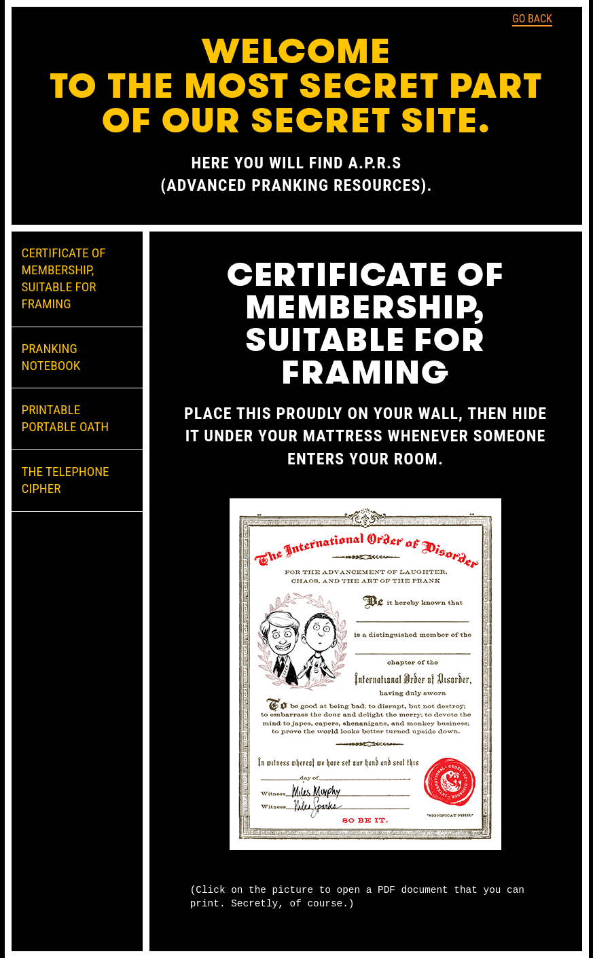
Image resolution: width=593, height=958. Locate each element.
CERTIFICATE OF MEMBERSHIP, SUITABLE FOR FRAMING (64, 278)
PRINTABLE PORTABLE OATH (65, 418)
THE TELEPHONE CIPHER (65, 480)
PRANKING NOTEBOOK (51, 357)
